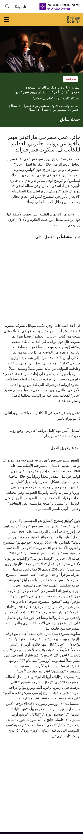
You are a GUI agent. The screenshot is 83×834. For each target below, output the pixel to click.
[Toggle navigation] (6, 19)
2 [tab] (41, 66)
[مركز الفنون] (73, 19)
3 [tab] (35, 66)
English (20, 6)
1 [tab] (48, 66)
